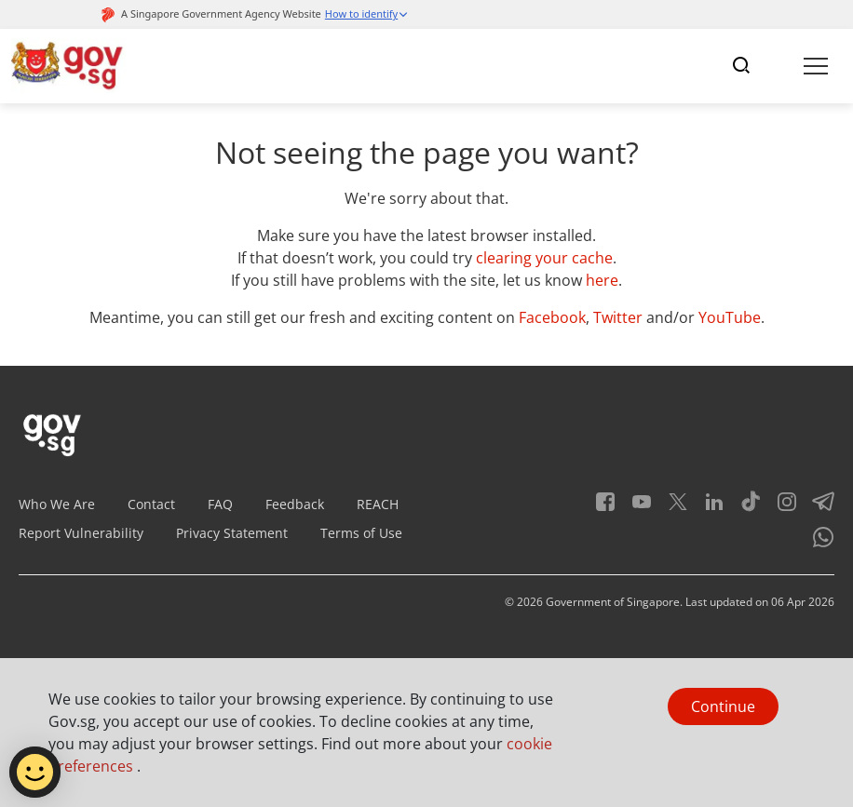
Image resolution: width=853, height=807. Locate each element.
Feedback (294, 504)
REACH (378, 504)
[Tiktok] (743, 508)
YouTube (729, 317)
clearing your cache (544, 258)
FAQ (220, 504)
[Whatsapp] (816, 543)
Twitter (618, 317)
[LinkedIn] (707, 508)
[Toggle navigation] (741, 66)
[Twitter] (671, 508)
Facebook (552, 317)
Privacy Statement (232, 533)
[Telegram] (816, 508)
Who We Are (57, 504)
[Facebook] (605, 508)
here (602, 280)
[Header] (68, 66)
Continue (723, 706)
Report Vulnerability (81, 533)
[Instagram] (780, 508)
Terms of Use (361, 533)
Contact (151, 504)
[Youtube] (634, 508)
